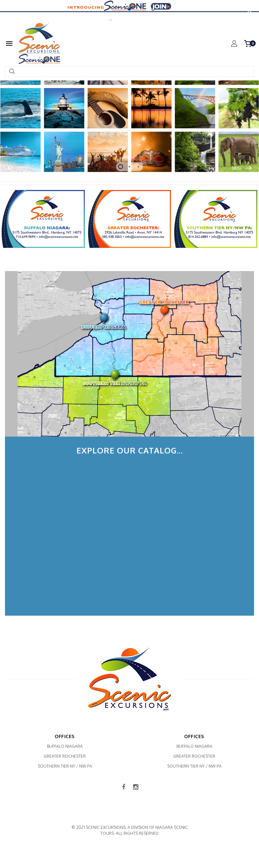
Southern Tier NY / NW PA (65, 766)
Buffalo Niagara (65, 746)
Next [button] (233, 167)
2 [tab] (129, 166)
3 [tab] (138, 166)
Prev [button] (25, 167)
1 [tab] (120, 166)
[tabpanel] (129, 99)
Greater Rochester (65, 756)
